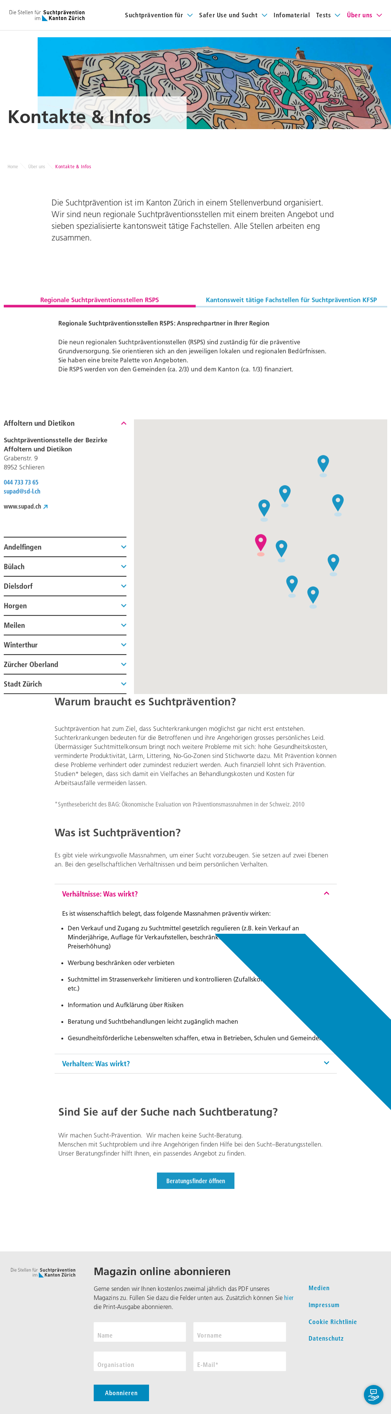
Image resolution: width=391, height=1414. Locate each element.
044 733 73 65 (21, 632)
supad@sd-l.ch (22, 641)
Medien (319, 1288)
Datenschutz (326, 1338)
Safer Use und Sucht (228, 15)
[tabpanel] (195, 416)
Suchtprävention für (154, 15)
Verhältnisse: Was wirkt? (100, 960)
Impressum (324, 1305)
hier (289, 1297)
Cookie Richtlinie (333, 1322)
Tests (323, 15)
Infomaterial (292, 15)
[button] (65, 576)
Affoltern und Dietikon (39, 573)
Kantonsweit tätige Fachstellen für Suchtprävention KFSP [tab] (291, 363)
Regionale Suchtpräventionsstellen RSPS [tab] (99, 363)
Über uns (360, 15)
